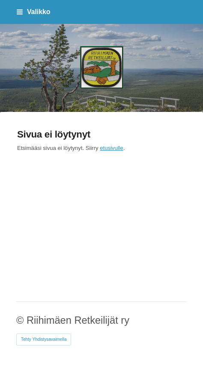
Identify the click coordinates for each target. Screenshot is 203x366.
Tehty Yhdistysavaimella (44, 339)
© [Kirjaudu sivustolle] (21, 320)
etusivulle (111, 148)
